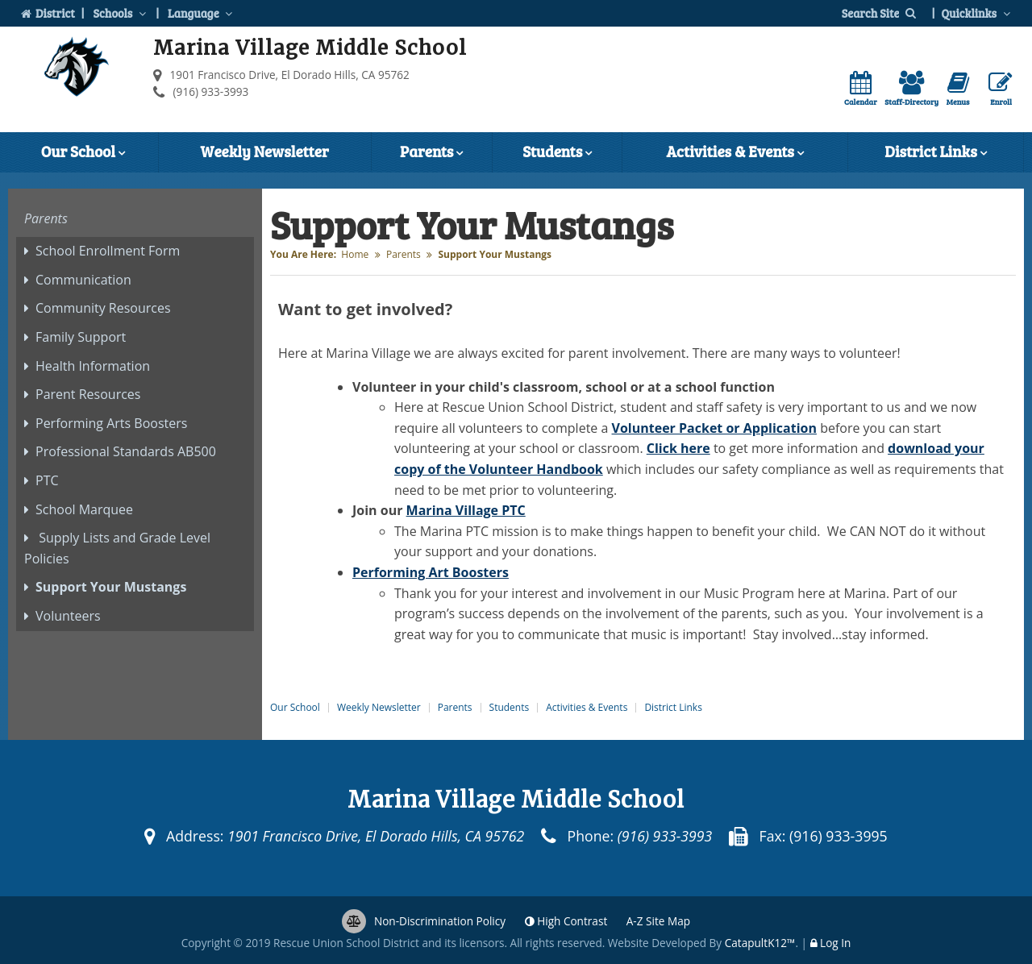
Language (201, 13)
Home (354, 254)
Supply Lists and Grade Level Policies (117, 548)
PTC (47, 480)
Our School (83, 153)
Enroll (1000, 89)
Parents (431, 153)
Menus (958, 89)
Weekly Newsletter (265, 151)
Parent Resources (87, 394)
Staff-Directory (911, 89)
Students (557, 153)
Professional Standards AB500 (125, 451)
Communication (83, 280)
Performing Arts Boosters (111, 423)
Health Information (92, 366)
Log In (835, 942)
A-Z (658, 921)
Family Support (80, 337)
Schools (121, 13)
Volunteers (68, 616)
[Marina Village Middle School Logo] (76, 70)
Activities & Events (734, 153)
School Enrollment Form (107, 251)
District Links (935, 153)
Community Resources (103, 308)
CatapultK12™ (760, 942)
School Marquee (84, 509)
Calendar (860, 89)
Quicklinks (977, 13)
